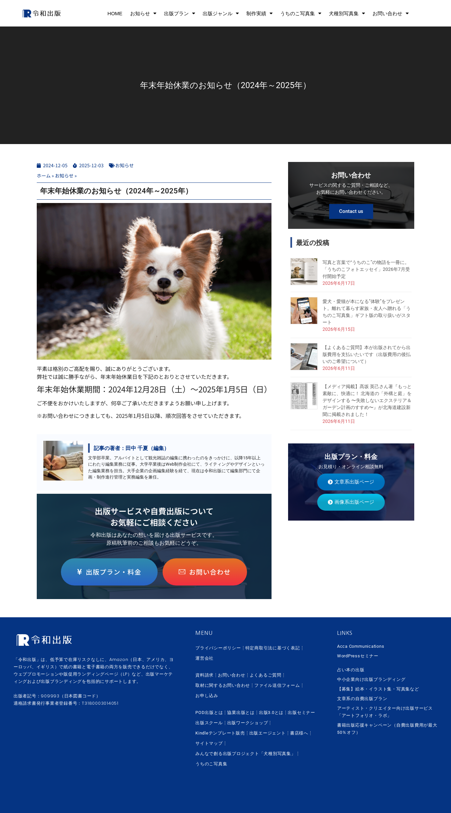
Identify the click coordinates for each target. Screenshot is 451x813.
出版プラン (179, 13)
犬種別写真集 (347, 13)
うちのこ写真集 (300, 13)
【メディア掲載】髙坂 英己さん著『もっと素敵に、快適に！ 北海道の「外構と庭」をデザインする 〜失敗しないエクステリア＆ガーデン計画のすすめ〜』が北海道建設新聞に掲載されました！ (367, 400)
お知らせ (143, 13)
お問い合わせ (391, 13)
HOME (115, 13)
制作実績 (259, 13)
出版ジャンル (221, 13)
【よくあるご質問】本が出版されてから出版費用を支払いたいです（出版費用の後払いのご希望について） (367, 354)
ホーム (44, 175)
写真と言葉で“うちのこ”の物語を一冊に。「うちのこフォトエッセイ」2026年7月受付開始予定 (366, 269)
